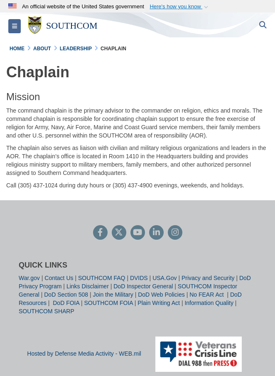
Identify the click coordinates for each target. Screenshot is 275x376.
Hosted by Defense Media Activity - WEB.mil (84, 353)
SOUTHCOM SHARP (46, 311)
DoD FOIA (66, 303)
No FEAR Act (207, 294)
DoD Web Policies (161, 294)
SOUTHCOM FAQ (101, 278)
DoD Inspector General (143, 286)
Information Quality (208, 303)
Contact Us (58, 278)
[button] (180, 6)
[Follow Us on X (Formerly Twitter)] (119, 233)
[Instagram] (175, 233)
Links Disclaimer (87, 286)
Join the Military (113, 294)
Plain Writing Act (159, 303)
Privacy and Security (208, 278)
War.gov (29, 278)
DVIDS (139, 278)
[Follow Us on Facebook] (100, 233)
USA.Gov (164, 278)
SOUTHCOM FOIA (108, 303)
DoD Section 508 (66, 294)
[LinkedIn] (156, 233)
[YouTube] (137, 233)
